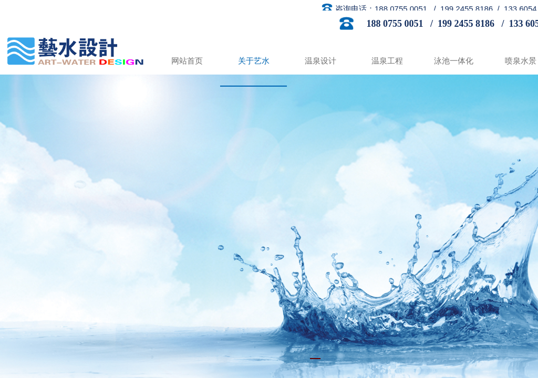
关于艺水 (254, 61)
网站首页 (187, 61)
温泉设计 (320, 61)
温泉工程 (387, 61)
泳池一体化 (453, 61)
